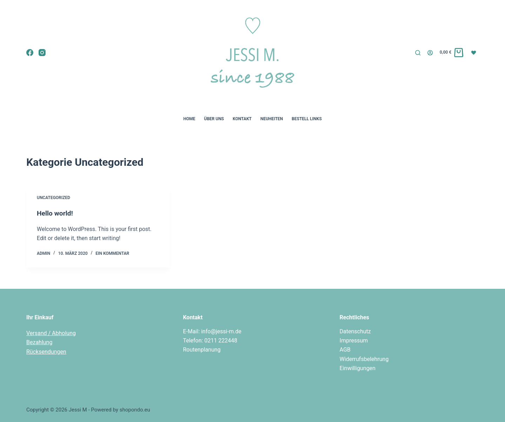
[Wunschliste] (474, 52)
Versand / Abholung (51, 333)
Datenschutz (355, 331)
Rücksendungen (46, 351)
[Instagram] (42, 52)
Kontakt (242, 118)
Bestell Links (307, 118)
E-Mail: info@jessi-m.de (212, 331)
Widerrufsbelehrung (364, 359)
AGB (344, 349)
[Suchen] (417, 52)
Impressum (353, 340)
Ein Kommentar (112, 253)
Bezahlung (39, 342)
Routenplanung (202, 349)
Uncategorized (53, 197)
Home (189, 118)
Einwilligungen (357, 368)
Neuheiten (271, 118)
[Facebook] (29, 52)
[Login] (430, 52)
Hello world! (55, 213)
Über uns (214, 118)
